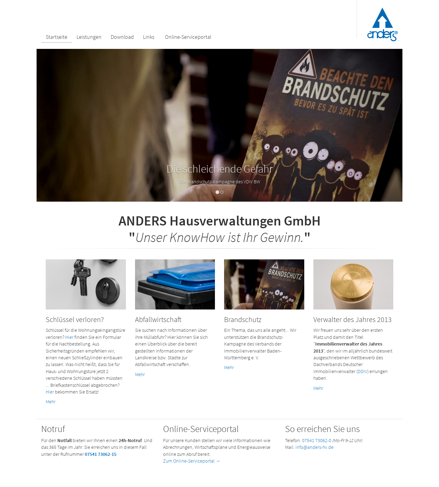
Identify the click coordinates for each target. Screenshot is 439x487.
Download (122, 36)
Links (148, 36)
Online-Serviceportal (188, 36)
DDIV (362, 371)
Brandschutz (243, 319)
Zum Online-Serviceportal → (191, 461)
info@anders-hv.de (314, 447)
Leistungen (89, 36)
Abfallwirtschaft (158, 319)
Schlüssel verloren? (75, 319)
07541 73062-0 (316, 440)
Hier (69, 337)
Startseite (56, 36)
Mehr (50, 401)
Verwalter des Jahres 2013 (352, 319)
